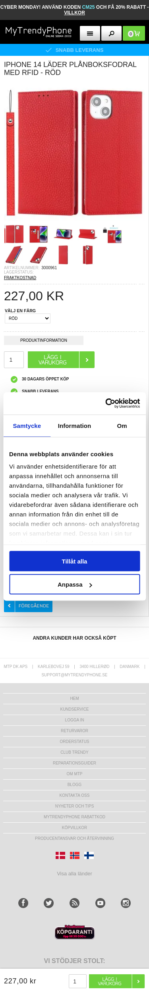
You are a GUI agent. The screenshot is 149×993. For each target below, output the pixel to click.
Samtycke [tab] (27, 425)
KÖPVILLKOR (74, 828)
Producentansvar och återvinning (74, 838)
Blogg (75, 784)
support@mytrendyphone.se (74, 675)
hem (74, 698)
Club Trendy (74, 752)
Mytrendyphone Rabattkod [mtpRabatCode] (74, 817)
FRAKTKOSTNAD (20, 278)
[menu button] (90, 33)
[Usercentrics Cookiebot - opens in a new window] (106, 403)
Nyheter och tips (74, 806)
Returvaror (74, 731)
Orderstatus (74, 741)
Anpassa (75, 584)
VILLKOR (74, 13)
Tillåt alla (74, 561)
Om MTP (75, 774)
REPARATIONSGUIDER (74, 763)
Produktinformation (43, 341)
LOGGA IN (74, 720)
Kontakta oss (75, 795)
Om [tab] (122, 425)
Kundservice (74, 709)
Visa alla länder (74, 873)
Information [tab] (74, 425)
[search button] (111, 33)
